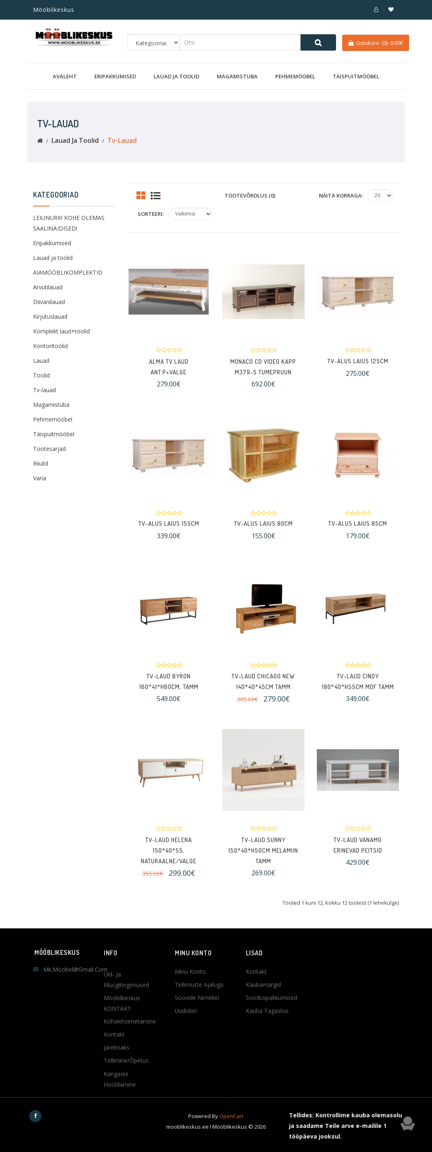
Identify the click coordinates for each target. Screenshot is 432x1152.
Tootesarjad (49, 449)
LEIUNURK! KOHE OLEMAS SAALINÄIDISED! (69, 223)
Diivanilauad (49, 302)
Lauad (41, 360)
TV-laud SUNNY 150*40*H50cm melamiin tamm (263, 871)
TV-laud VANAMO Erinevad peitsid (358, 859)
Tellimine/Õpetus (126, 1144)
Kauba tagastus (267, 1049)
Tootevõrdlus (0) (250, 195)
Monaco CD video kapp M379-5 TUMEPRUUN (263, 381)
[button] (376, 9)
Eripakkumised (115, 76)
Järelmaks (116, 1130)
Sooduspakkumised (271, 1036)
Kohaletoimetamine (130, 1104)
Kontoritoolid (50, 346)
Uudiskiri (186, 1049)
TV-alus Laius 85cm (357, 531)
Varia (39, 478)
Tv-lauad (122, 140)
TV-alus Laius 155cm (168, 531)
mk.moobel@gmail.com (75, 969)
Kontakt (256, 1010)
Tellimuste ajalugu (199, 1023)
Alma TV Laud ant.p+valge (169, 381)
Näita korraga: (341, 195)
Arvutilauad (47, 287)
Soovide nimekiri (197, 1036)
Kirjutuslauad (50, 316)
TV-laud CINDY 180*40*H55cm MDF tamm (358, 696)
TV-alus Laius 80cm (263, 531)
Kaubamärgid (263, 1023)
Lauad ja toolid (176, 76)
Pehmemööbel (295, 76)
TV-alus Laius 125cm (357, 369)
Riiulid (40, 463)
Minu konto (190, 1010)
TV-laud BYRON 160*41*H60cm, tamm (168, 696)
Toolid (41, 375)
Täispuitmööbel (356, 76)
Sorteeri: (151, 214)
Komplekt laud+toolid (61, 331)
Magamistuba (237, 76)
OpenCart (231, 1129)
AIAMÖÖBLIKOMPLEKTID (67, 272)
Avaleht (65, 76)
